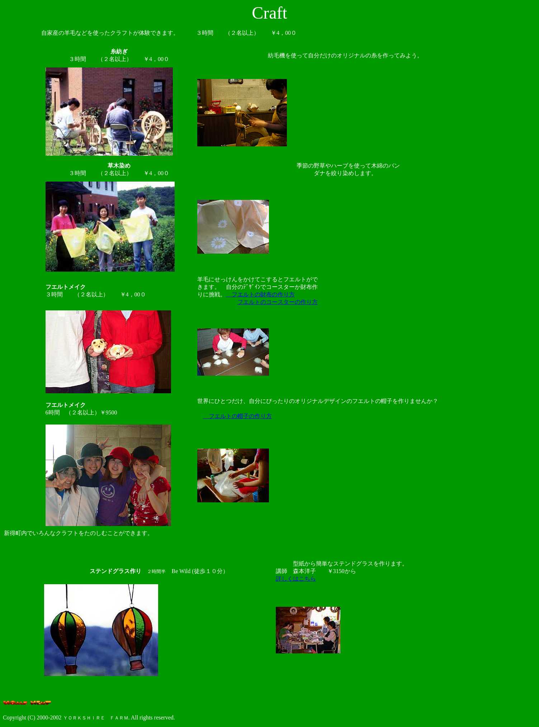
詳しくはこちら (296, 579)
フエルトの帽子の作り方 (237, 416)
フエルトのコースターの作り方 (277, 302)
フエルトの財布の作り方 (260, 294)
